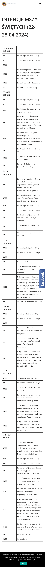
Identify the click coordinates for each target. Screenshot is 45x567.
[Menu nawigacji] (40, 4)
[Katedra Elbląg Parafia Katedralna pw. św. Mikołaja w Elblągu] (9, 4)
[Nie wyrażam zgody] (42, 559)
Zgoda (23, 563)
